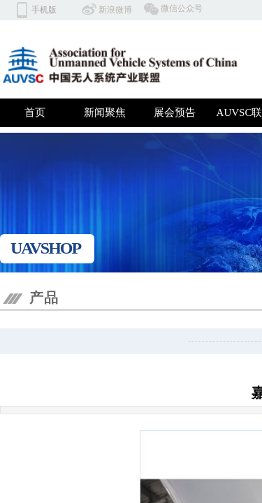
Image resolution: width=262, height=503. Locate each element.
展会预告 (175, 112)
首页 (34, 112)
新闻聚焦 (105, 112)
